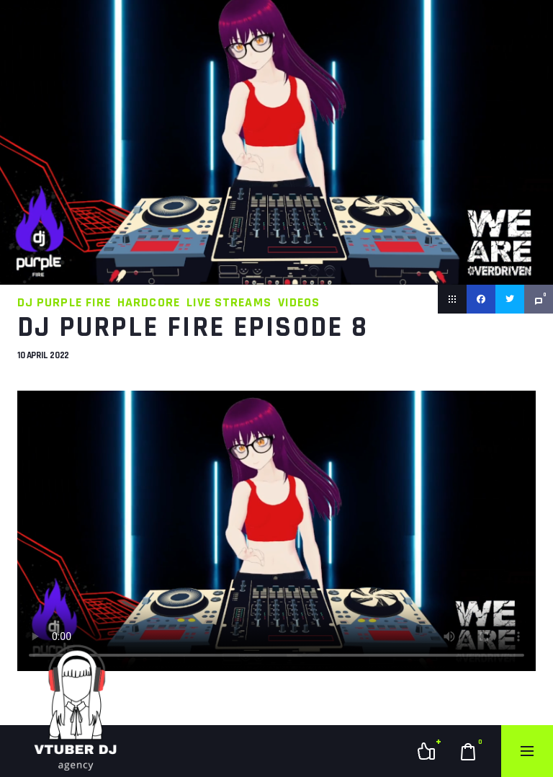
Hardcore (148, 302)
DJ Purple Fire (64, 302)
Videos (299, 302)
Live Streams (228, 302)
